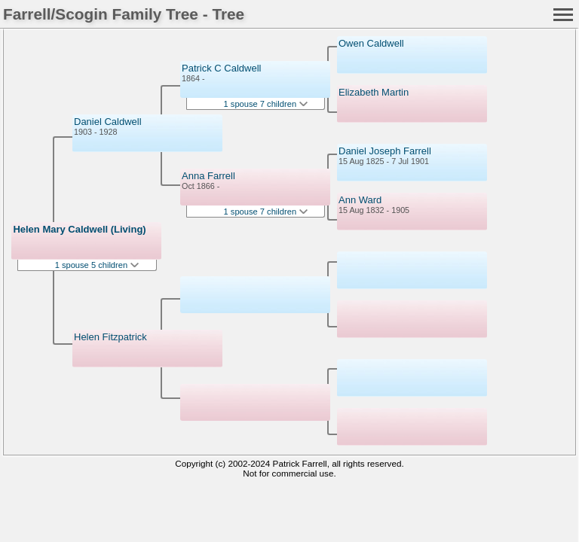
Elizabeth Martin (374, 92)
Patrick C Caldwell (221, 68)
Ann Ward (360, 200)
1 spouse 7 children (266, 103)
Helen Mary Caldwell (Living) (79, 229)
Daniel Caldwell (108, 121)
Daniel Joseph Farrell (385, 151)
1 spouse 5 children (97, 264)
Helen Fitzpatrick (110, 337)
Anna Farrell (208, 175)
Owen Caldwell (371, 43)
